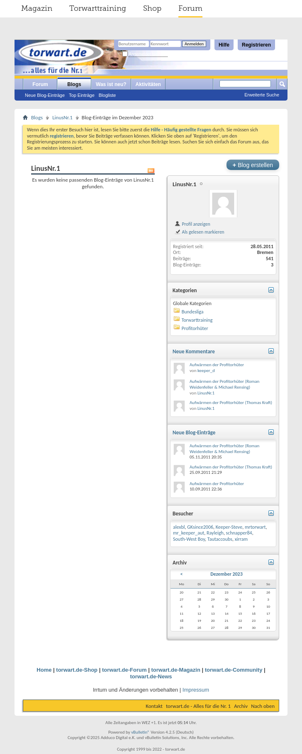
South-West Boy (189, 539)
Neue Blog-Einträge (45, 95)
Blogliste (107, 95)
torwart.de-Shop (76, 670)
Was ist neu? (111, 84)
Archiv (241, 706)
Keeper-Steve (229, 527)
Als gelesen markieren (199, 232)
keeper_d (206, 370)
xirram (241, 539)
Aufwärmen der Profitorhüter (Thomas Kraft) (231, 402)
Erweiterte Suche (261, 94)
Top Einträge (82, 95)
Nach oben (263, 706)
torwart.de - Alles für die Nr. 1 (198, 706)
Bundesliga (193, 312)
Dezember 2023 (226, 574)
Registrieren (256, 45)
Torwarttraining (97, 8)
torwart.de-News (151, 676)
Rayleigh (215, 533)
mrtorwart (255, 527)
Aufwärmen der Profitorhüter (217, 364)
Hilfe (224, 45)
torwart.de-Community (234, 670)
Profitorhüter (195, 328)
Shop (152, 8)
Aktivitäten (148, 84)
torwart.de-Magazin (175, 670)
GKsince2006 (200, 527)
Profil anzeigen (192, 224)
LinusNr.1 (62, 117)
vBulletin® (140, 732)
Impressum (196, 690)
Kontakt (154, 706)
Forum (190, 8)
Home (44, 670)
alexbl (179, 527)
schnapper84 (239, 533)
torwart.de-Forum (124, 670)
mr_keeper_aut (188, 533)
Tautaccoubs (219, 539)
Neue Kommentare (194, 351)
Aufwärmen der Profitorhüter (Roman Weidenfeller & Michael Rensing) (224, 384)
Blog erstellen (253, 164)
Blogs (74, 84)
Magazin (36, 8)
